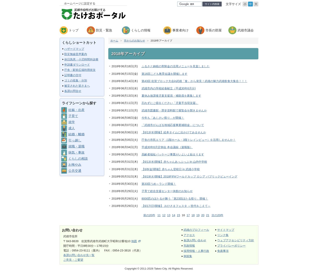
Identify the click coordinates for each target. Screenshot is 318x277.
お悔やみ (74, 164)
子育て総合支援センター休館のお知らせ (167, 191)
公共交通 (74, 170)
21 (207, 215)
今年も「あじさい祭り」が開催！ (163, 117)
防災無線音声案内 (75, 54)
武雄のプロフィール (196, 229)
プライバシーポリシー (231, 245)
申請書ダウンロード (77, 64)
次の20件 (217, 215)
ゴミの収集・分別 (75, 80)
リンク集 (223, 235)
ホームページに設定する (79, 3)
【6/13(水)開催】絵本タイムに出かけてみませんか (174, 132)
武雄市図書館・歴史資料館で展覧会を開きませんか (174, 110)
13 (168, 215)
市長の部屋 (213, 30)
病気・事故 (76, 152)
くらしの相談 (78, 158)
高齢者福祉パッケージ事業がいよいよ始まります (173, 154)
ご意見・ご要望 (73, 259)
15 (178, 215)
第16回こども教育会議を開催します (164, 73)
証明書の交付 (72, 75)
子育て (73, 116)
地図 (136, 241)
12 (163, 215)
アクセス (189, 235)
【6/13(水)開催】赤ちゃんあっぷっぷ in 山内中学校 (174, 161)
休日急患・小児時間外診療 (81, 59)
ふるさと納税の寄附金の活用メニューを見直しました (176, 66)
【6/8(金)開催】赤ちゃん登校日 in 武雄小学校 (171, 169)
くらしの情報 (140, 30)
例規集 (188, 256)
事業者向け (180, 30)
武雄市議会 (245, 30)
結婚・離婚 (76, 134)
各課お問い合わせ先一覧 (79, 255)
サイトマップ (225, 229)
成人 (71, 128)
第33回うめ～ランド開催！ (159, 183)
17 (188, 215)
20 (202, 215)
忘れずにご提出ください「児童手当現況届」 (170, 103)
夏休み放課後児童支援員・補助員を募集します (171, 95)
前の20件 (149, 215)
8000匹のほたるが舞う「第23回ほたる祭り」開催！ (175, 198)
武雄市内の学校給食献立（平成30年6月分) (169, 88)
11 (159, 215)
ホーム (114, 40)
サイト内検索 (212, 4)
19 (198, 215)
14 (173, 215)
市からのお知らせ (134, 40)
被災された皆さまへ (77, 85)
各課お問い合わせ (195, 240)
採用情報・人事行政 (196, 250)
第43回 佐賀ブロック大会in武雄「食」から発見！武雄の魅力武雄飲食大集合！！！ (194, 81)
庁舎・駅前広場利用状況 (80, 70)
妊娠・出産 (76, 110)
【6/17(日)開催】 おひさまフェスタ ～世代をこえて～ (176, 205)
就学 (71, 122)
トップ (73, 30)
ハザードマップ (74, 48)
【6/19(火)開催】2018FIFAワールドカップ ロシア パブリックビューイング (189, 176)
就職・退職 (76, 146)
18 (193, 215)
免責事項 (223, 250)
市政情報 (189, 245)
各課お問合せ (72, 91)
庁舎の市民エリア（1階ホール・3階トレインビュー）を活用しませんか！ (189, 139)
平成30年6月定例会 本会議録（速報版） (167, 147)
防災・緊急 (104, 30)
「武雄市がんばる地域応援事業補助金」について (173, 125)
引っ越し (74, 140)
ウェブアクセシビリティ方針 (235, 240)
